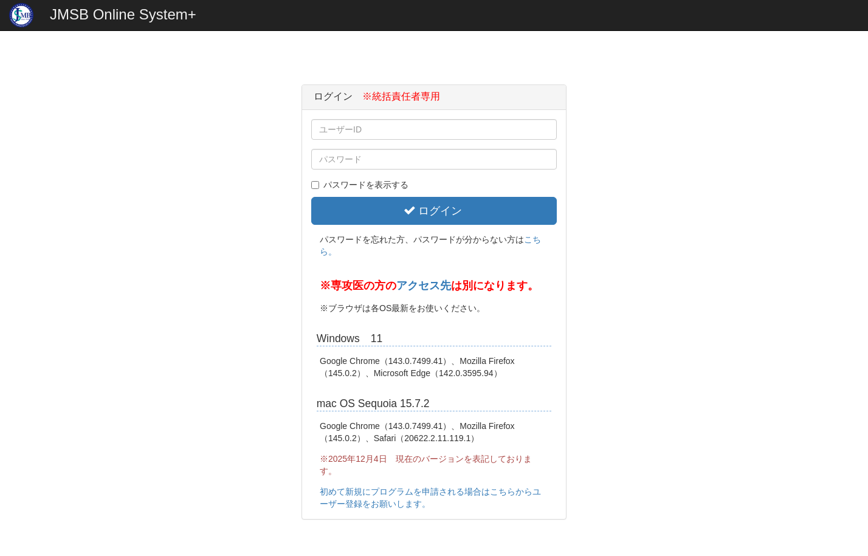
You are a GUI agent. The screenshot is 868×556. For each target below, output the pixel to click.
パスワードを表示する (359, 185)
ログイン (433, 211)
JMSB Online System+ (123, 14)
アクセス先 (423, 286)
